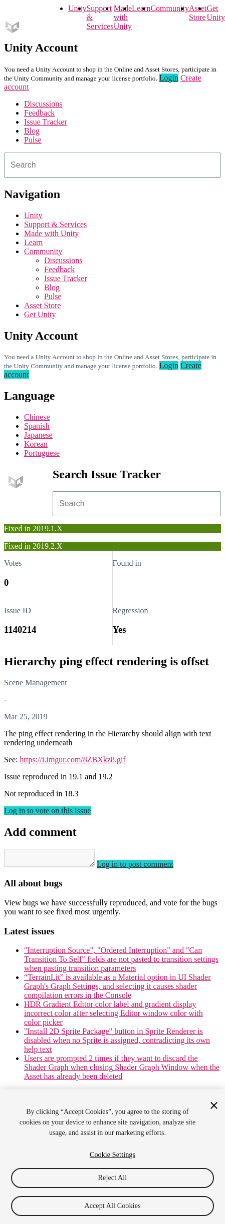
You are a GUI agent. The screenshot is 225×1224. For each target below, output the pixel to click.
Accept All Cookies (112, 1205)
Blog (32, 131)
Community (169, 8)
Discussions (43, 104)
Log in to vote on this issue (47, 810)
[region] (112, 1156)
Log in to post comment (145, 867)
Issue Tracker (45, 122)
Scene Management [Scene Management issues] (35, 682)
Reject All (112, 1177)
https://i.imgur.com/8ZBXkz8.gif (73, 759)
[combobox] (112, 165)
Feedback (39, 113)
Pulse (33, 140)
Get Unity (215, 13)
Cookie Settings (112, 1154)
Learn (141, 8)
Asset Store (42, 305)
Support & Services (55, 224)
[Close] (214, 1105)
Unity (77, 8)
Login (168, 78)
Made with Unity (123, 17)
